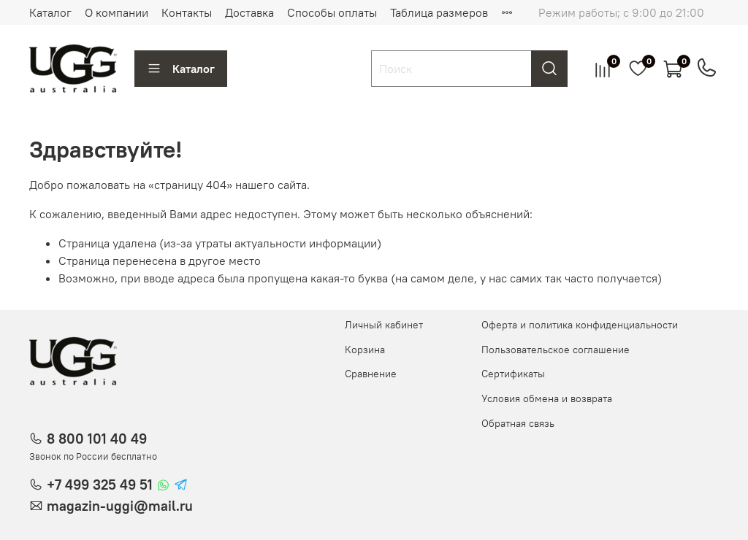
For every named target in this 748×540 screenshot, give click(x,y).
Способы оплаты (332, 12)
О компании (116, 12)
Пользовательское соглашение (555, 349)
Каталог (50, 12)
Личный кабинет (384, 324)
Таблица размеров (439, 12)
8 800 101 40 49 (97, 438)
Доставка (249, 12)
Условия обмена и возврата (546, 398)
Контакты (186, 12)
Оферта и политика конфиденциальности (579, 324)
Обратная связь (517, 423)
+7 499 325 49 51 (100, 484)
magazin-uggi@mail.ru (120, 505)
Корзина (365, 349)
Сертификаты (513, 373)
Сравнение (371, 373)
